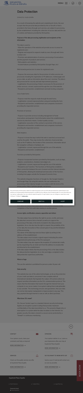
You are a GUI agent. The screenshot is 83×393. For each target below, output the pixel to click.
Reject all (41, 201)
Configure (20, 201)
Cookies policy (25, 196)
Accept (63, 201)
